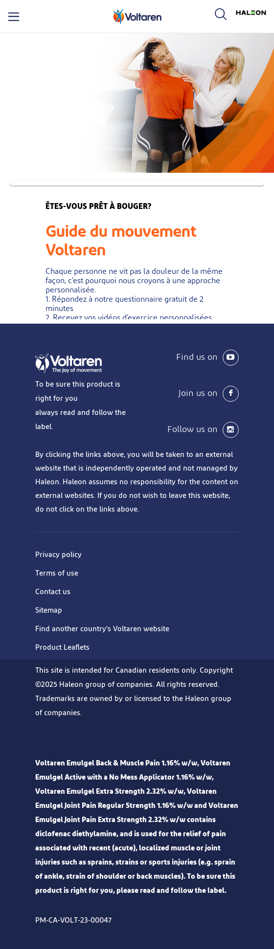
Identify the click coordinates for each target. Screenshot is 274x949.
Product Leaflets (62, 647)
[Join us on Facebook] (188, 394)
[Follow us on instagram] (188, 430)
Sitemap (48, 610)
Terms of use (56, 573)
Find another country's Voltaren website (102, 629)
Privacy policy (58, 554)
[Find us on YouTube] (188, 358)
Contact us (52, 592)
